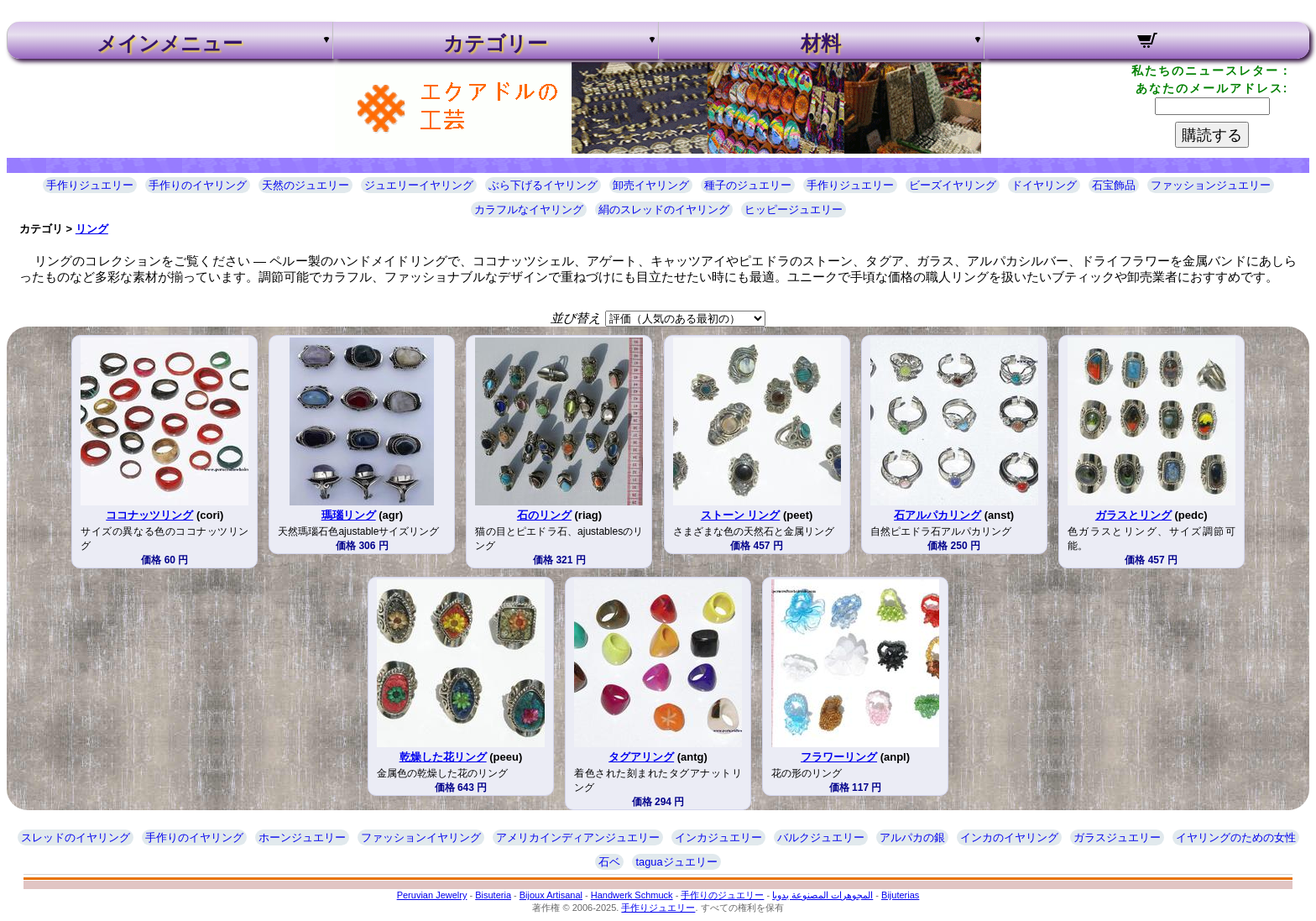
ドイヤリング (1044, 185)
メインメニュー (170, 44)
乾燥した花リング (443, 757)
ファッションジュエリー (1211, 185)
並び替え (576, 318)
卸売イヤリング (651, 185)
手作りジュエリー (89, 185)
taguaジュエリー (676, 862)
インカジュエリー (718, 837)
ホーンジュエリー (302, 837)
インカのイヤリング (1009, 837)
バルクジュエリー (820, 837)
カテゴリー (495, 44)
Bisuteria (493, 895)
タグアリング (641, 757)
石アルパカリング (937, 515)
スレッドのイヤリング (75, 837)
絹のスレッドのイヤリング (663, 209)
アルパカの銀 (912, 837)
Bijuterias (900, 895)
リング (92, 228)
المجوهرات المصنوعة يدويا (822, 895)
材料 (821, 44)
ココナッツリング (149, 515)
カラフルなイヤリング (528, 209)
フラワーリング (839, 757)
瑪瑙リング (348, 515)
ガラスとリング (1133, 515)
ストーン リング (741, 515)
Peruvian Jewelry (432, 895)
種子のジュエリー (747, 185)
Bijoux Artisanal (551, 895)
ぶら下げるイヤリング (543, 185)
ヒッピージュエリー (793, 209)
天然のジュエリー (305, 185)
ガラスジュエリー (1117, 837)
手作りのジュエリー (722, 895)
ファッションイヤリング (421, 837)
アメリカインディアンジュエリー (578, 837)
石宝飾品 (1114, 185)
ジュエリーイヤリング (418, 185)
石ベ (609, 862)
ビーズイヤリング (952, 185)
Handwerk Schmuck (632, 895)
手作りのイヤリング (198, 185)
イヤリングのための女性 (1236, 837)
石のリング (544, 515)
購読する (1212, 135)
